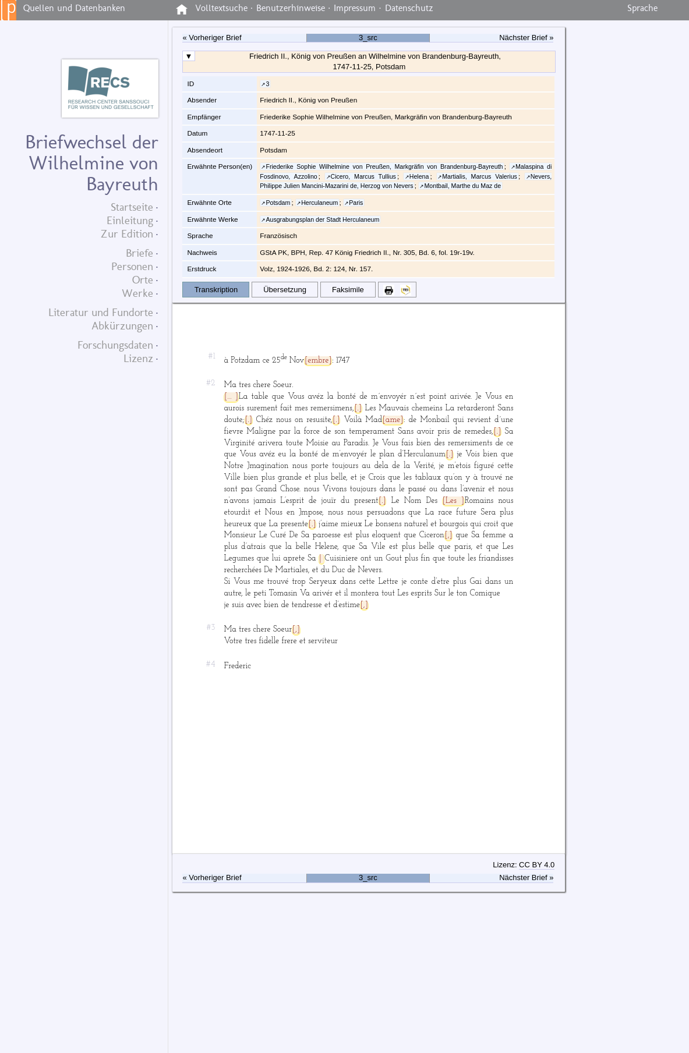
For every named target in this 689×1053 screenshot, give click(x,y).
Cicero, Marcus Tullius (363, 176)
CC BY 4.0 (536, 864)
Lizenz (138, 358)
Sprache (642, 8)
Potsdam (278, 202)
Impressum (355, 8)
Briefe (139, 253)
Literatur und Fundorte (100, 312)
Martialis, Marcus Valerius (479, 176)
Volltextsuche (221, 8)
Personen (132, 266)
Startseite (132, 207)
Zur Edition (127, 233)
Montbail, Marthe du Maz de (462, 185)
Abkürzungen (122, 325)
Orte (142, 279)
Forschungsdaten (115, 345)
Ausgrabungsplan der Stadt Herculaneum (322, 219)
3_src (368, 38)
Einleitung (130, 220)
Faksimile (348, 289)
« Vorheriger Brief (211, 38)
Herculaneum (319, 202)
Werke (137, 293)
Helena (419, 176)
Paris (356, 202)
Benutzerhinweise (290, 8)
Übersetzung (284, 289)
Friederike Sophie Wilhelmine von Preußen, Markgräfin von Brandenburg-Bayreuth (384, 166)
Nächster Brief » (526, 38)
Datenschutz (409, 8)
